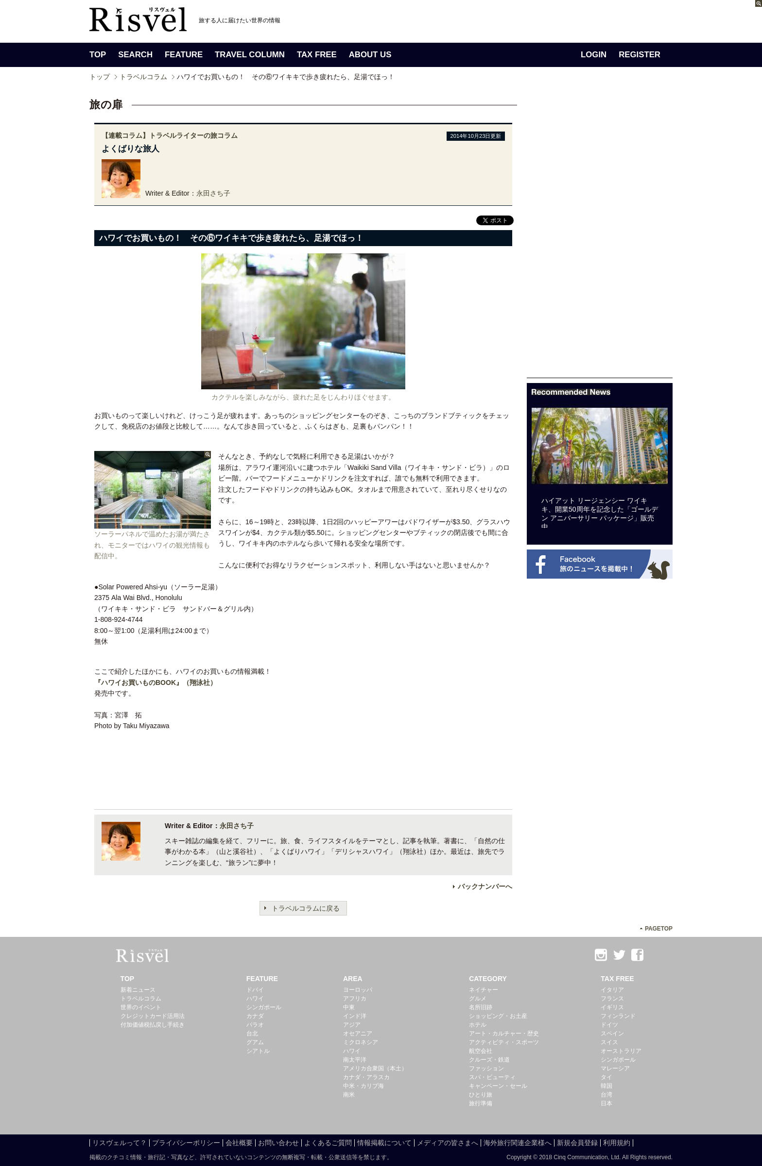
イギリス (612, 1007)
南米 (349, 1094)
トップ (99, 77)
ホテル (477, 1024)
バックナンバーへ (485, 886)
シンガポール (263, 1007)
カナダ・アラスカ (366, 1077)
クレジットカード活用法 (153, 1016)
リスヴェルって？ (119, 1143)
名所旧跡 (480, 1007)
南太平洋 (354, 1059)
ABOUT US (370, 54)
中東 (349, 1007)
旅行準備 (480, 1103)
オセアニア (357, 1033)
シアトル (258, 1051)
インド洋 (354, 1016)
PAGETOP (659, 928)
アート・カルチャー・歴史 (504, 1033)
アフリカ (354, 998)
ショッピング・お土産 (498, 1016)
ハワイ (255, 998)
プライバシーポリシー (186, 1143)
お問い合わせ (278, 1143)
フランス (612, 998)
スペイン (612, 1033)
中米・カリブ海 (363, 1086)
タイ (606, 1077)
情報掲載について (384, 1143)
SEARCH (135, 54)
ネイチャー (483, 989)
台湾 (606, 1094)
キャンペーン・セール (498, 1086)
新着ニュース (138, 989)
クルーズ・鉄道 (489, 1059)
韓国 (606, 1086)
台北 (252, 1033)
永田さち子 (213, 193)
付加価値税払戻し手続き (153, 1024)
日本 (606, 1103)
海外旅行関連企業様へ (518, 1143)
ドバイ (255, 989)
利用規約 (616, 1143)
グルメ (477, 998)
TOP (97, 54)
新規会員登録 (577, 1143)
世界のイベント (141, 1007)
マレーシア (615, 1068)
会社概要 (239, 1143)
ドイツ (609, 1024)
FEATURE (184, 54)
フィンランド (618, 1016)
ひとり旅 (480, 1094)
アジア (352, 1024)
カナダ (255, 1016)
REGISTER (639, 54)
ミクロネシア (360, 1042)
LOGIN (593, 54)
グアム (255, 1042)
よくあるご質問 (328, 1143)
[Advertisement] (600, 232)
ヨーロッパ (357, 989)
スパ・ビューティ (492, 1077)
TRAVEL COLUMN (250, 54)
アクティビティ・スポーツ (504, 1042)
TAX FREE (317, 54)
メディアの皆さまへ (447, 1143)
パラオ (255, 1024)
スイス (609, 1042)
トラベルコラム (143, 77)
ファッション (486, 1068)
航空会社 (480, 1051)
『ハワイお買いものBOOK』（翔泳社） (155, 682)
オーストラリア (621, 1051)
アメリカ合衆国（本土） (375, 1068)
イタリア (612, 989)
